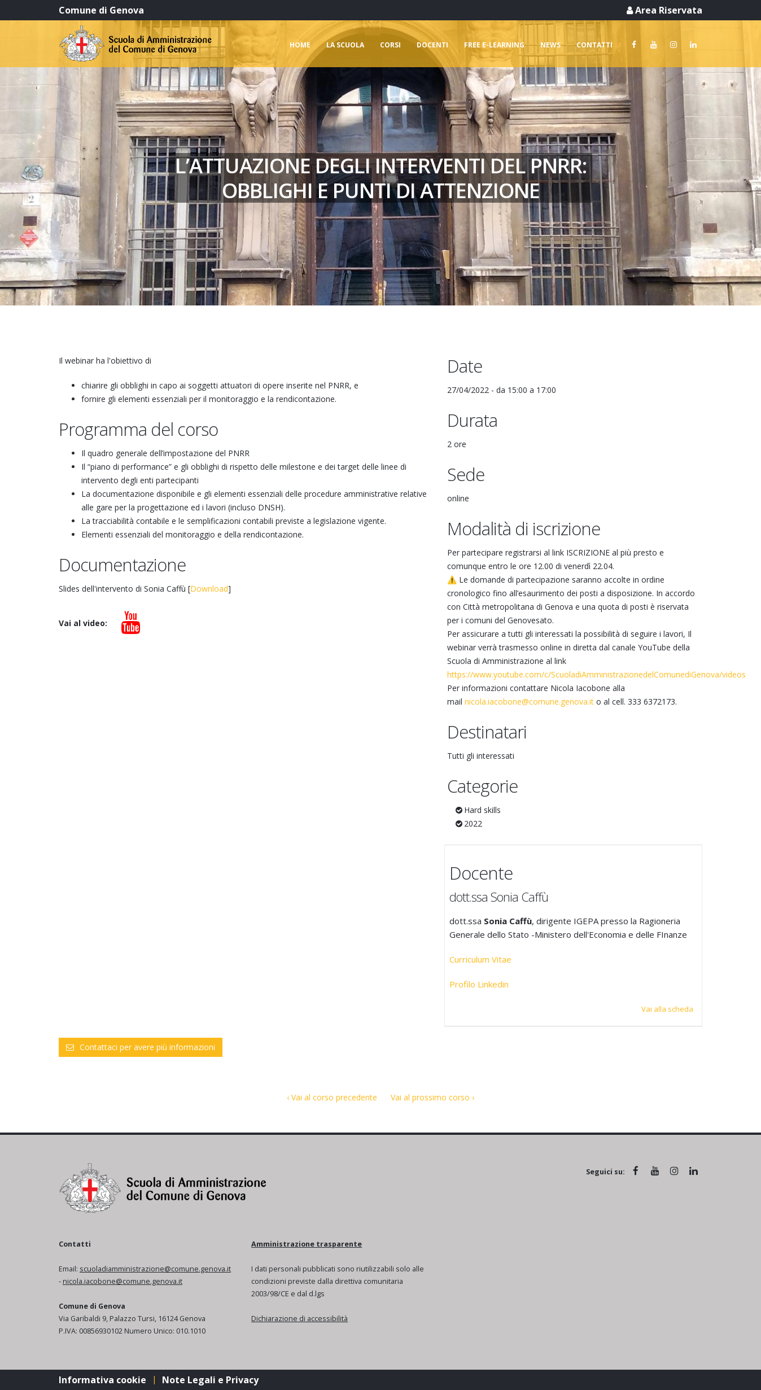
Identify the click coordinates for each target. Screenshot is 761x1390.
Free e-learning (494, 45)
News (550, 45)
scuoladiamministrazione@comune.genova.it (155, 1269)
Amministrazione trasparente (306, 1244)
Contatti (594, 45)
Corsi (390, 45)
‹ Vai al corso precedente (332, 1097)
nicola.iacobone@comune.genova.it (529, 701)
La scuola (345, 45)
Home (300, 45)
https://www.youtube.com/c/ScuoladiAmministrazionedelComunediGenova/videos (596, 674)
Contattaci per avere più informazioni (140, 1047)
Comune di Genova (101, 10)
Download (209, 588)
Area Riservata (664, 10)
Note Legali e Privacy (210, 1380)
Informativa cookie (102, 1380)
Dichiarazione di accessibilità (299, 1318)
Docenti (432, 45)
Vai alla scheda (667, 1009)
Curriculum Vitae (480, 959)
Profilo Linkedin (479, 984)
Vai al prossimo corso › (432, 1097)
